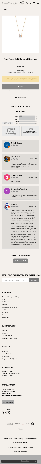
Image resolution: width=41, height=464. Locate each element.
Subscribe (34, 280)
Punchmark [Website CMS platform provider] (24, 451)
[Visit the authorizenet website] (32, 423)
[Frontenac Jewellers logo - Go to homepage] (13, 3)
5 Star (17, 116)
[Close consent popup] (35, 461)
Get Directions (8, 402)
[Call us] (12, 395)
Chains (4, 310)
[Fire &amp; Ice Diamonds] (23, 423)
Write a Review (20, 261)
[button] (27, 3)
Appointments (6, 354)
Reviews (20, 111)
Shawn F (14, 204)
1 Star (17, 123)
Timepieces (5, 315)
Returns (30, 91)
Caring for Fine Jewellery (9, 338)
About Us (5, 351)
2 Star (17, 121)
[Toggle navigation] (38, 2)
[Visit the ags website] (10, 423)
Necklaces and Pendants (9, 307)
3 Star (17, 120)
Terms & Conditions (31, 439)
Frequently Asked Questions (10, 359)
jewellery (5, 9)
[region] (20, 34)
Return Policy (8, 439)
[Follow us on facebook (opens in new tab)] (4, 412)
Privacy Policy (18, 439)
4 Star (17, 118)
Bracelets (5, 312)
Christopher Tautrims (19, 189)
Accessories (5, 317)
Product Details (20, 106)
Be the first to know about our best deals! (20, 275)
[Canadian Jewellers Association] (20, 429)
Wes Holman (15, 157)
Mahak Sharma (16, 143)
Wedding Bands (7, 302)
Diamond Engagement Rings (11, 297)
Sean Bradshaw (16, 175)
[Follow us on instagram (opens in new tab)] (8, 412)
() (36, 116)
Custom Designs (7, 335)
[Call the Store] (6, 393)
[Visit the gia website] (17, 423)
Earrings (4, 304)
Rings (3, 299)
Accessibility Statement (20, 442)
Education (5, 333)
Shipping (11, 91)
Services (4, 330)
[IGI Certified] (27, 423)
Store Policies (6, 356)
